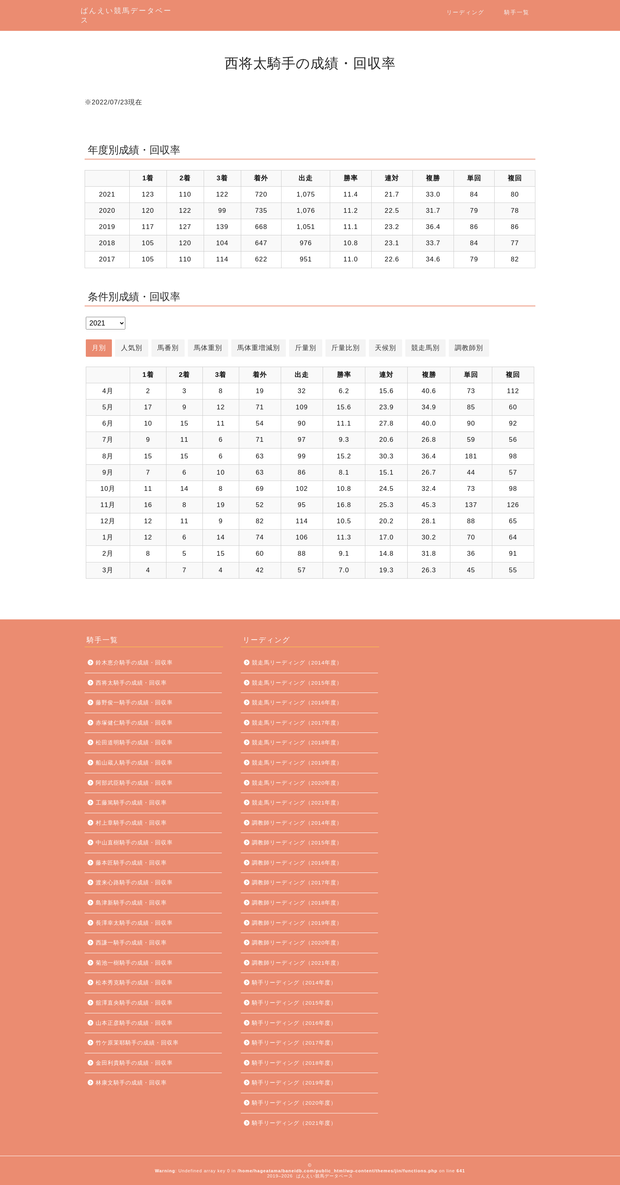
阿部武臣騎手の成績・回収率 (134, 783)
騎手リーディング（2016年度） (294, 1023)
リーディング (465, 12)
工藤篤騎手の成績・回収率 (131, 803)
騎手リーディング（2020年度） (294, 1103)
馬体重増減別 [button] (258, 348)
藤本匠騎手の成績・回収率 (131, 863)
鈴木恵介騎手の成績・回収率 (134, 663)
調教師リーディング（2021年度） (297, 963)
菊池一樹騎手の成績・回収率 (134, 963)
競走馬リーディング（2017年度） (297, 723)
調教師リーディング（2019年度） (297, 923)
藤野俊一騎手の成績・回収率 (134, 703)
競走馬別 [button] (425, 348)
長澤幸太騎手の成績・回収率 (134, 923)
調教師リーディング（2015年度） (297, 843)
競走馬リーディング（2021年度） (297, 803)
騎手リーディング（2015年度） (294, 1003)
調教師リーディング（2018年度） (297, 903)
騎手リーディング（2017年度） (294, 1043)
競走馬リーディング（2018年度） (297, 743)
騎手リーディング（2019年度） (294, 1083)
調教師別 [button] (469, 348)
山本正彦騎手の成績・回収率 (134, 1023)
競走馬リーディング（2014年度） (297, 663)
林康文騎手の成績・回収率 (131, 1083)
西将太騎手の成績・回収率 (131, 683)
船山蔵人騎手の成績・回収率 (134, 763)
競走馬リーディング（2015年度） (297, 683)
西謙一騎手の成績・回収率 (131, 943)
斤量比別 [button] (345, 348)
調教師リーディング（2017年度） (297, 883)
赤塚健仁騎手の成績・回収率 (134, 723)
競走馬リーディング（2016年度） (297, 703)
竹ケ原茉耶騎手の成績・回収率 (137, 1043)
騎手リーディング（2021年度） (294, 1123)
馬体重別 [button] (208, 348)
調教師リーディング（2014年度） (297, 823)
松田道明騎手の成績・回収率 (134, 743)
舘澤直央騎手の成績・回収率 (134, 1003)
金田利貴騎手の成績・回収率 (134, 1063)
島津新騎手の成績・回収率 (131, 903)
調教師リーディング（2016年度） (297, 863)
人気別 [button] (131, 348)
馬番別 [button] (168, 348)
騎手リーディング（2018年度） (294, 1063)
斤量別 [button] (305, 348)
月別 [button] (99, 348)
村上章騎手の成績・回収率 (131, 823)
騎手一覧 (516, 12)
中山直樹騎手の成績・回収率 (134, 843)
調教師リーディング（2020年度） (297, 943)
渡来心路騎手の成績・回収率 (134, 883)
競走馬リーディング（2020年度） (297, 783)
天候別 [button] (385, 348)
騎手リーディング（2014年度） (294, 983)
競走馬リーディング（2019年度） (297, 763)
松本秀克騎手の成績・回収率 (134, 983)
